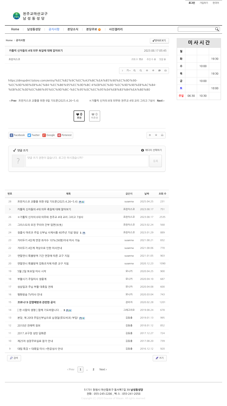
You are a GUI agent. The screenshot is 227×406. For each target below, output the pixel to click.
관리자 (129, 302)
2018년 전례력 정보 (29, 325)
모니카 (129, 271)
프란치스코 (14, 59)
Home (15, 29)
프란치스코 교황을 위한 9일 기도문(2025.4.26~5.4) (48, 201)
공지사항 (54, 29)
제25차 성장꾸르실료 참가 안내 (35, 341)
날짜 (147, 194)
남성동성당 (34, 29)
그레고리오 (129, 310)
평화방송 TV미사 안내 (30, 294)
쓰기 (159, 358)
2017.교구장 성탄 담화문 (32, 333)
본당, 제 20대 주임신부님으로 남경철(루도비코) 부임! (48, 318)
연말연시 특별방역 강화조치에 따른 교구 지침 (43, 263)
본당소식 (72, 29)
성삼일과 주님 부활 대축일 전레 (35, 287)
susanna (128, 201)
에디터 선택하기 (151, 150)
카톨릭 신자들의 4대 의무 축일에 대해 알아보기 (36, 50)
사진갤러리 (116, 29)
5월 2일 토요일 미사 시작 (32, 271)
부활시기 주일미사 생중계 (32, 279)
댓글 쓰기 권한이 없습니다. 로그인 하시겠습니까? (55, 158)
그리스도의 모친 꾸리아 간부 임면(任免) (40, 225)
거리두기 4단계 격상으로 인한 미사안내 (40, 248)
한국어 (216, 3)
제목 (68, 194)
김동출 (129, 318)
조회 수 (162, 194)
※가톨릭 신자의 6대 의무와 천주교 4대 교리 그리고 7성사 (50, 217)
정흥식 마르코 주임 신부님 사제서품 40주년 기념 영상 (48, 232)
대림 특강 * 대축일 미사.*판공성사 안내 (40, 349)
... (87, 369)
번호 (10, 194)
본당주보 (93, 29)
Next (103, 369)
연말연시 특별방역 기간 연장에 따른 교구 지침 (43, 256)
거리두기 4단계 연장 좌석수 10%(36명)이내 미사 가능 (49, 240)
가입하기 (204, 3)
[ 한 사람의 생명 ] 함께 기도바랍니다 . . (40, 310)
